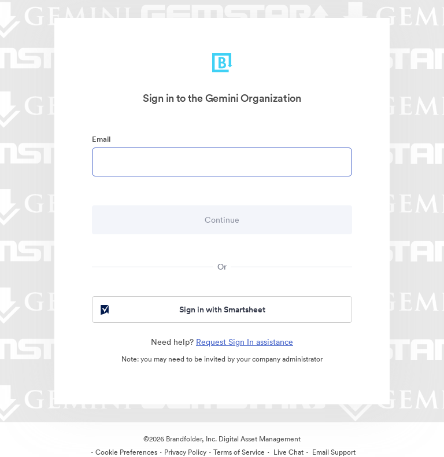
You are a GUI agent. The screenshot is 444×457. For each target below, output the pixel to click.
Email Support (333, 452)
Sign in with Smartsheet (181, 309)
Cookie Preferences (126, 452)
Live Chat (288, 452)
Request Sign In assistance (244, 342)
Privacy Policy (185, 452)
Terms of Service (239, 452)
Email (101, 139)
